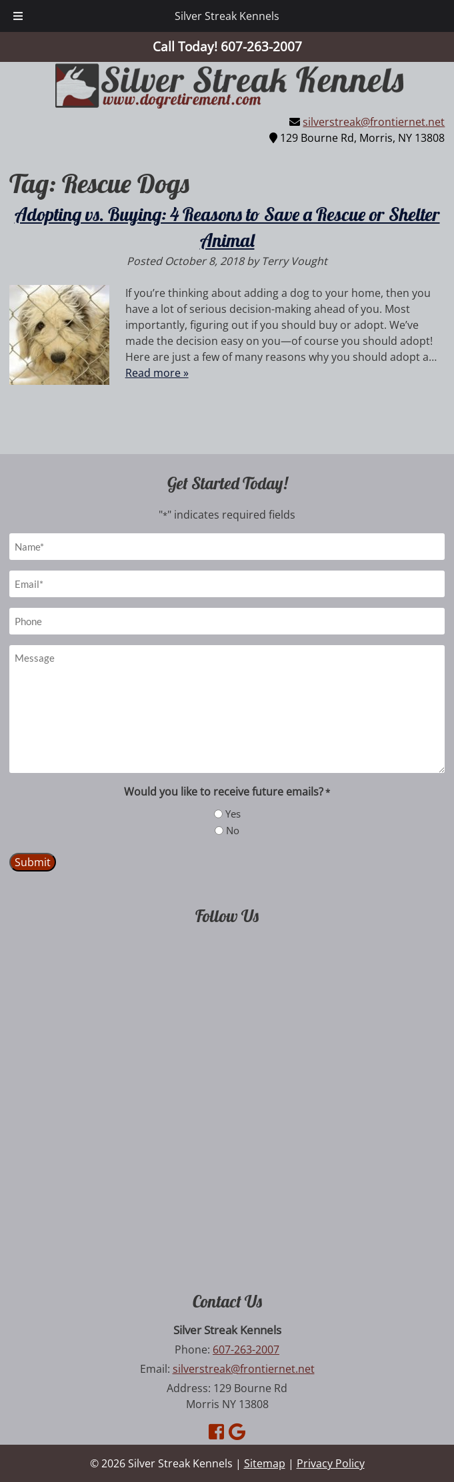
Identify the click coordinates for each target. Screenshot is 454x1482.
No (232, 830)
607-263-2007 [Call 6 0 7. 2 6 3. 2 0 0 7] (246, 1349)
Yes (233, 813)
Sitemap (264, 1463)
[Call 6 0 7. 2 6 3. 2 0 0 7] (261, 46)
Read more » (157, 373)
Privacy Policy (331, 1463)
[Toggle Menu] (18, 16)
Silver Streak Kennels (227, 16)
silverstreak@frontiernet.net (374, 122)
